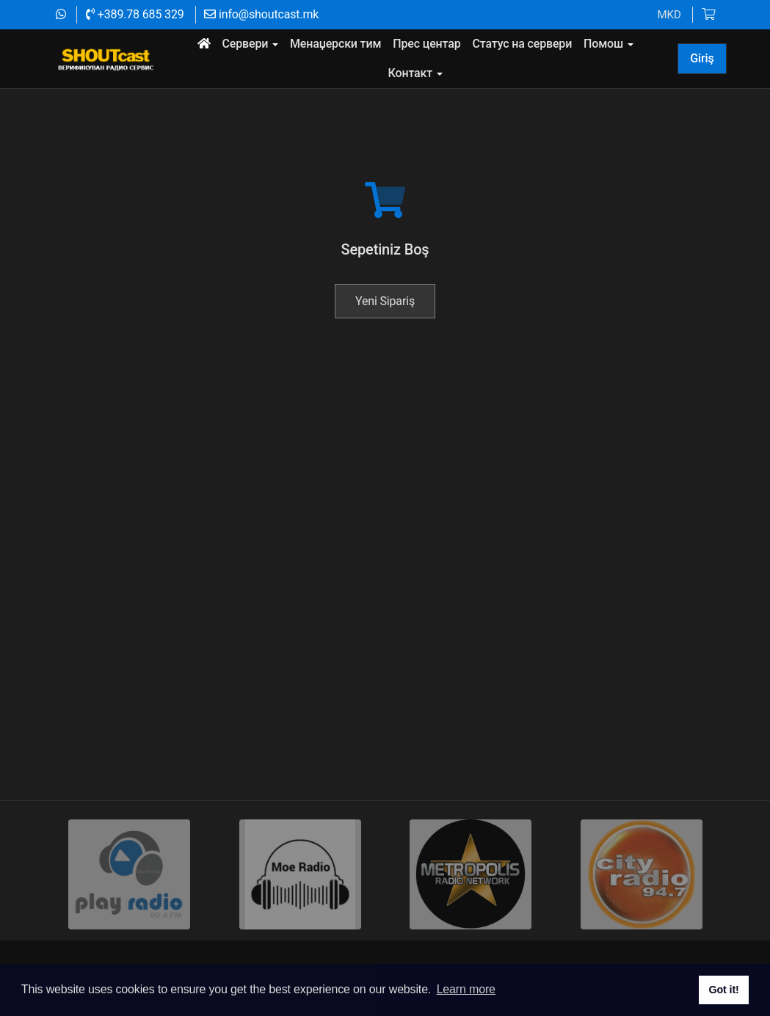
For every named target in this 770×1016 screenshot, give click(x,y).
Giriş (701, 58)
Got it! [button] (723, 989)
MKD (668, 14)
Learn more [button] (466, 989)
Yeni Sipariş (385, 342)
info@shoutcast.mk (261, 14)
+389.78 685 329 (135, 14)
